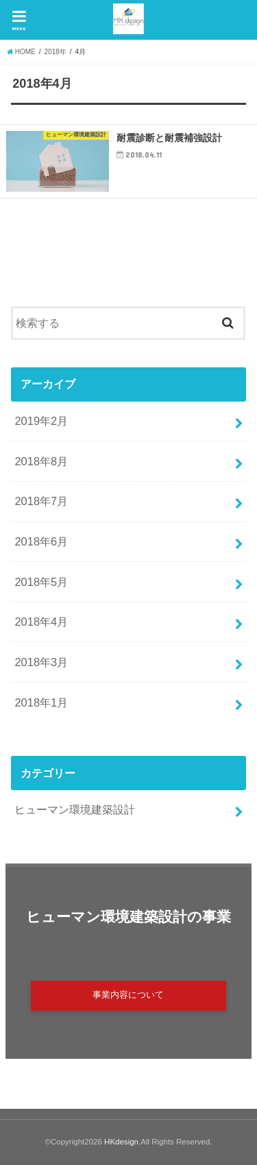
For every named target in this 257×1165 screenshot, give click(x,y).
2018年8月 (41, 461)
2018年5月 (41, 582)
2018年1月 (41, 702)
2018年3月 (41, 662)
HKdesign (121, 1142)
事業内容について (128, 995)
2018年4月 (41, 621)
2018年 (55, 52)
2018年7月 (41, 501)
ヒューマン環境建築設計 (74, 809)
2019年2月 (41, 421)
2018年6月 (41, 541)
